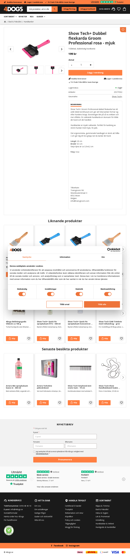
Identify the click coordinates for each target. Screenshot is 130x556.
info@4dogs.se (17, 509)
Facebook (58, 545)
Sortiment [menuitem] (9, 16)
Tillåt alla (102, 304)
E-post (36, 432)
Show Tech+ (117, 96)
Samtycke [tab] (26, 257)
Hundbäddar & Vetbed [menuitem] (105, 523)
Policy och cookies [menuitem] (72, 520)
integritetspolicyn (42, 454)
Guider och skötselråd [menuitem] (43, 516)
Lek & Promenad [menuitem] (103, 516)
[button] (119, 9)
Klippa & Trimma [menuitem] (102, 506)
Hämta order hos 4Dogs (14, 516)
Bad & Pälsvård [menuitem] (102, 509)
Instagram (74, 545)
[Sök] (55, 9)
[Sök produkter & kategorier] (39, 9)
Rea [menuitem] (31, 16)
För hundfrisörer (10, 520)
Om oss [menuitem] (37, 506)
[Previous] (11, 49)
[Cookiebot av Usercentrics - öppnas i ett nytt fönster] (109, 250)
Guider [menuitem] (40, 16)
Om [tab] (103, 257)
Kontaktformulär (10, 513)
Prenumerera (65, 459)
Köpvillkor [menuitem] (69, 516)
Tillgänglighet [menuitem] (70, 523)
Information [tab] (65, 257)
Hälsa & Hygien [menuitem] (102, 513)
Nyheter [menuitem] (23, 16)
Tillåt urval (64, 304)
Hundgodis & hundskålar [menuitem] (106, 527)
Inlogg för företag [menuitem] (72, 527)
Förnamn (36, 442)
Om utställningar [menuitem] (41, 509)
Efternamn (68, 442)
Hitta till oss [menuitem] (39, 520)
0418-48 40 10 (25, 506)
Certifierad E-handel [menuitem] (73, 506)
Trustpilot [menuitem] (69, 509)
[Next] (61, 49)
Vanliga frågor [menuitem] (40, 513)
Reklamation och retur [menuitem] (74, 513)
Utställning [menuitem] (100, 520)
